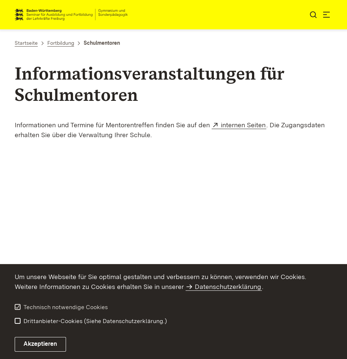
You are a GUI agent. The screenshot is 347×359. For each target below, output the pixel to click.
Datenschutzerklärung (228, 286)
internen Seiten (243, 125)
